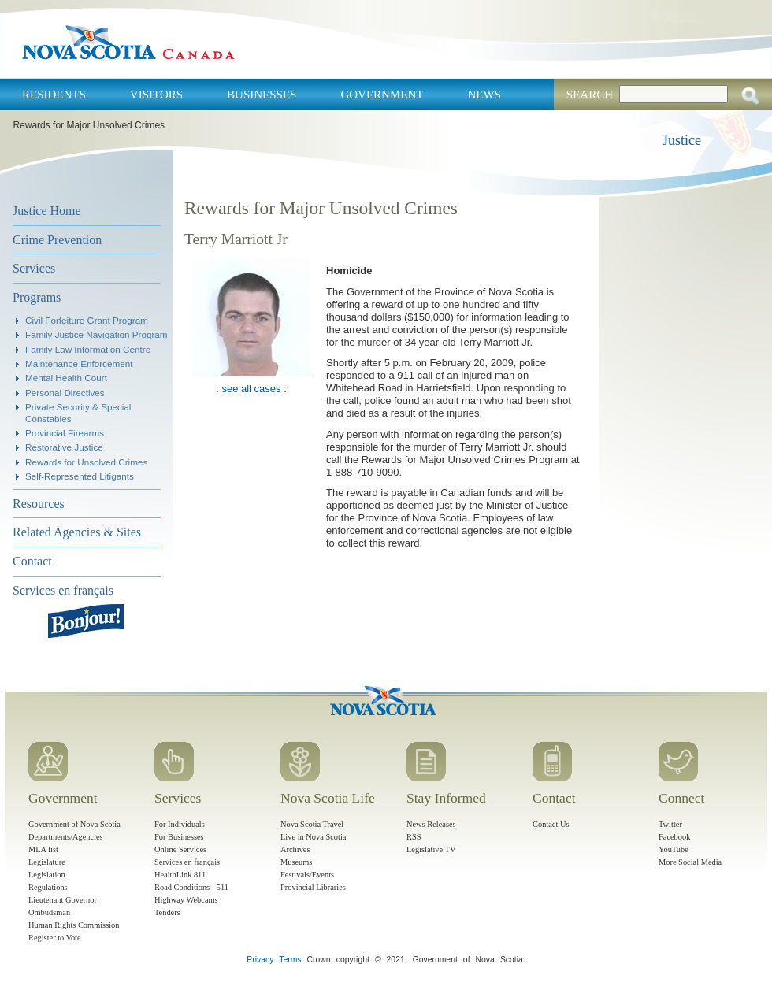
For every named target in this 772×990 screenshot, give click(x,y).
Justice (682, 140)
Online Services (180, 849)
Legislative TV (430, 849)
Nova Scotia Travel (311, 824)
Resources (39, 503)
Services (34, 268)
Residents (54, 94)
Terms (290, 959)
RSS (413, 836)
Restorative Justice (64, 447)
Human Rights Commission (73, 925)
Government (381, 94)
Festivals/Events (307, 874)
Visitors (156, 94)
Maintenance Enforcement (78, 363)
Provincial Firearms (64, 433)
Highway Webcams (186, 899)
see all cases (250, 389)
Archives (295, 849)
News (484, 94)
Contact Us (551, 824)
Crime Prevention (57, 240)
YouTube (673, 849)
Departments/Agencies (65, 836)
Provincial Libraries (313, 887)
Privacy (260, 959)
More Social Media (690, 862)
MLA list (43, 849)
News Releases (431, 824)
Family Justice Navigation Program (96, 334)
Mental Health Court (66, 378)
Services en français (63, 590)
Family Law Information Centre (87, 349)
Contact (32, 561)
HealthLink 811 (180, 874)
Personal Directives (65, 392)
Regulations (48, 887)
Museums (296, 862)
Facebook (674, 836)
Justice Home (47, 210)
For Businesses (179, 836)
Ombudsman (49, 912)
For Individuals (179, 824)
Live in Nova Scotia (313, 836)
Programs (37, 297)
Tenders (167, 912)
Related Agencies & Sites (77, 532)
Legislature (46, 862)
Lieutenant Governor (62, 899)
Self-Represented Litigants (79, 476)
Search (589, 94)
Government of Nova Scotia (74, 824)
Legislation (46, 874)
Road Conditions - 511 (191, 887)
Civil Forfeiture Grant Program (86, 320)
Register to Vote (54, 937)
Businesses (261, 94)
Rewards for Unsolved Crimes (86, 462)
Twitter (670, 824)
